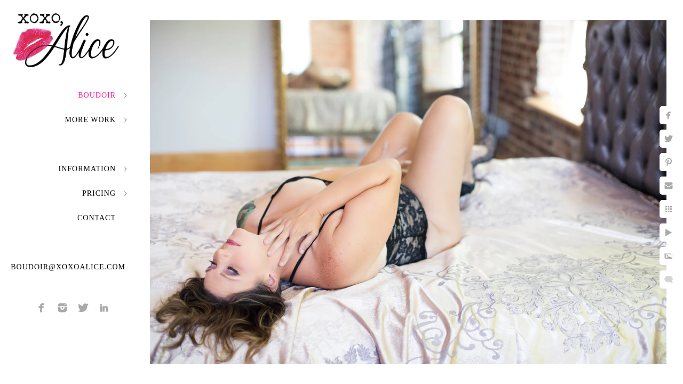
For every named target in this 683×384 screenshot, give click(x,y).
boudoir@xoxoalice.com (68, 267)
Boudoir (97, 95)
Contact (96, 218)
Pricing (99, 193)
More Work (90, 120)
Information (87, 169)
